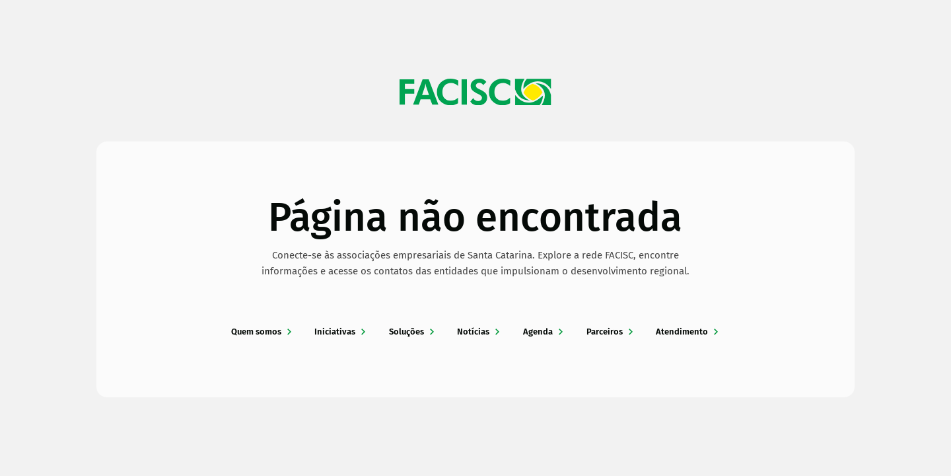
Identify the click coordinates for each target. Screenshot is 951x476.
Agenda (544, 331)
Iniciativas (340, 331)
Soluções (412, 331)
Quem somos (262, 331)
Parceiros (610, 331)
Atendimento (688, 331)
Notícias (479, 331)
